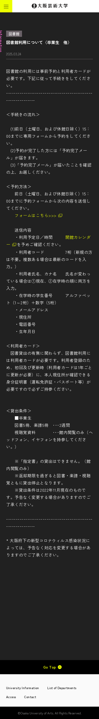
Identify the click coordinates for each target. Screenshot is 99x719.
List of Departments (61, 688)
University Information (22, 688)
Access (11, 697)
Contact (30, 697)
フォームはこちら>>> (36, 215)
